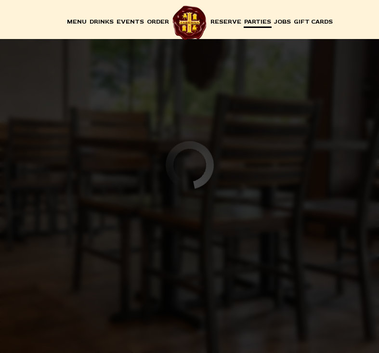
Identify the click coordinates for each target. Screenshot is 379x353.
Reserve (225, 22)
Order (158, 22)
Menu (77, 22)
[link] (189, 22)
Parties (257, 22)
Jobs (282, 22)
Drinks (102, 22)
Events (130, 22)
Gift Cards (313, 22)
